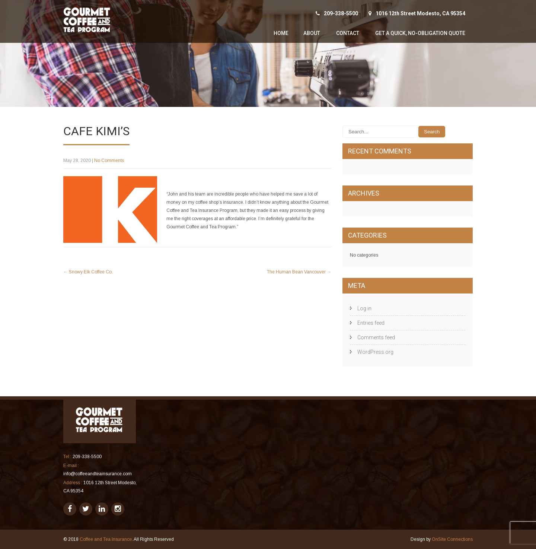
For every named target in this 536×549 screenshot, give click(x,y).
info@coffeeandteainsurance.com (97, 473)
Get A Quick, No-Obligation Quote (420, 33)
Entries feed (371, 323)
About (311, 33)
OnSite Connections (452, 539)
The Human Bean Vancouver (299, 271)
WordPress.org (375, 352)
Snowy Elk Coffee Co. (88, 271)
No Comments (109, 160)
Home (281, 33)
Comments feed (376, 337)
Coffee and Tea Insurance (106, 539)
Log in (364, 308)
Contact (347, 33)
